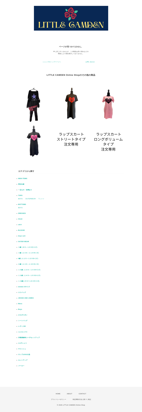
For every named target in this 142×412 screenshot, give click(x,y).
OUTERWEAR (30, 199)
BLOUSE (21, 230)
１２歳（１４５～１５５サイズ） (29, 275)
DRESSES (22, 213)
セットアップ (22, 360)
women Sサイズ (24, 287)
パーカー (21, 366)
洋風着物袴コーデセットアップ (29, 337)
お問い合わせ (90, 62)
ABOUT (69, 394)
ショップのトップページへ (52, 62)
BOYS (20, 199)
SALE (20, 219)
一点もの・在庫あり (25, 190)
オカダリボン (22, 315)
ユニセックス (22, 332)
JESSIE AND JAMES (26, 298)
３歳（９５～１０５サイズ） (28, 247)
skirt (20, 224)
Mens (20, 304)
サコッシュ (22, 349)
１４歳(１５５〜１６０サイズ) (28, 281)
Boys (20, 309)
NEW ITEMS (22, 178)
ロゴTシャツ (22, 343)
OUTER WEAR (23, 241)
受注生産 (21, 184)
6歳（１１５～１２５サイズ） (28, 258)
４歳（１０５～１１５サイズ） (29, 253)
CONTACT (82, 394)
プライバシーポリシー (58, 399)
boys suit (22, 236)
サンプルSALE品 (24, 354)
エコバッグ (22, 292)
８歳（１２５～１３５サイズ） (29, 264)
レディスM (22, 326)
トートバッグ (22, 320)
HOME (58, 394)
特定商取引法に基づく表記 (82, 399)
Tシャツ (41, 199)
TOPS (20, 195)
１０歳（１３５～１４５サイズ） (29, 270)
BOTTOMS (22, 204)
